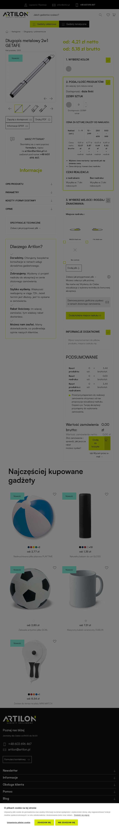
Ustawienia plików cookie (18, 822)
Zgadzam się (44, 822)
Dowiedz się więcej (81, 815)
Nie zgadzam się (66, 822)
